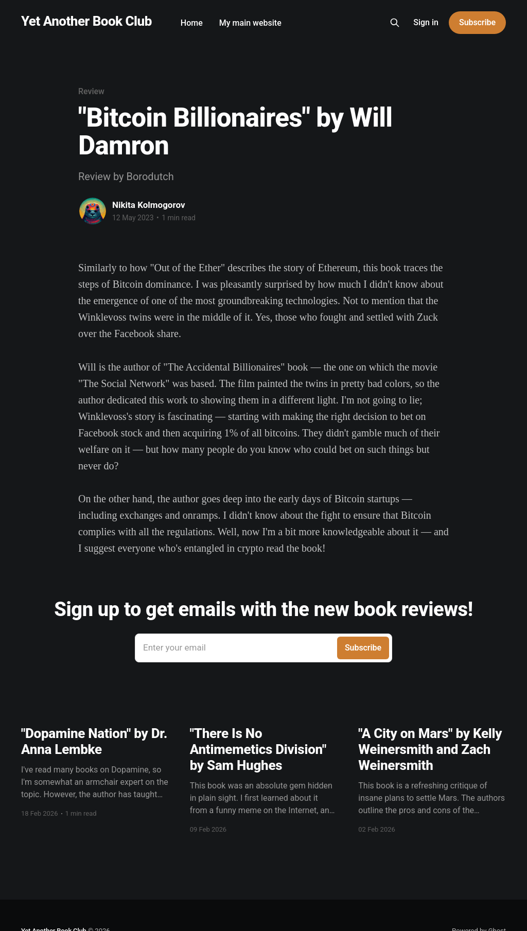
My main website (250, 23)
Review (91, 91)
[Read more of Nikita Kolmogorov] (92, 211)
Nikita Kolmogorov (148, 205)
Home (192, 23)
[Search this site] (395, 22)
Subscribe (477, 22)
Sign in (425, 22)
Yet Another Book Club (86, 21)
